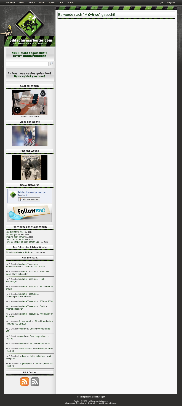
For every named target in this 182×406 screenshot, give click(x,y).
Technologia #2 (13, 234)
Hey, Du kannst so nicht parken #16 (22, 242)
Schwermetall (24, 321)
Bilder (21, 2)
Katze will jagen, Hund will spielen (27, 272)
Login (160, 2)
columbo (22, 329)
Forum (71, 2)
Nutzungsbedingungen (95, 397)
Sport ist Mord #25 (14, 232)
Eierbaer (22, 356)
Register (171, 2)
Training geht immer (15, 237)
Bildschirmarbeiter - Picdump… (20, 252)
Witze (41, 2)
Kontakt (80, 397)
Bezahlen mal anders (40, 343)
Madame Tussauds (27, 264)
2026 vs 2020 (46, 301)
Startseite (10, 2)
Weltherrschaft (25, 348)
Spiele (51, 2)
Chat (61, 2)
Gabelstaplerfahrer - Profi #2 (19, 296)
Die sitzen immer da (15, 239)
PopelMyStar (26, 363)
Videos (31, 2)
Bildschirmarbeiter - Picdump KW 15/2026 (25, 266)
